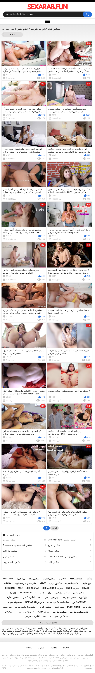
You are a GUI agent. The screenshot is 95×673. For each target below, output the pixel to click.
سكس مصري (69, 545)
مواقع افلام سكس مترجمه (58, 602)
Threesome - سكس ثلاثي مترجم (24, 545)
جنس (42, 592)
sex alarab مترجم (52, 588)
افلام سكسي (28, 597)
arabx (7, 583)
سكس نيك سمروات (24, 562)
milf (20, 588)
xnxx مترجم (72, 588)
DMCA (66, 648)
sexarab (10, 588)
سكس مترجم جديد (69, 597)
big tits (47, 616)
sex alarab (32, 588)
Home (29, 648)
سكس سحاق (69, 551)
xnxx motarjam (28, 593)
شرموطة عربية (15, 602)
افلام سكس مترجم (79, 611)
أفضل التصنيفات (13, 535)
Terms (54, 648)
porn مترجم (44, 612)
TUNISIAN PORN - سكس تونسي (69, 556)
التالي (54, 528)
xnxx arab (76, 578)
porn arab (73, 607)
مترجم (54, 597)
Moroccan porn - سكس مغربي (69, 539)
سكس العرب (49, 578)
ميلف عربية (59, 607)
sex (40, 597)
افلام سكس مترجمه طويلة (25, 583)
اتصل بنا (41, 648)
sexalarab (8, 579)
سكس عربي (24, 556)
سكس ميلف (55, 583)
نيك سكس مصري (61, 616)
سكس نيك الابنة (24, 551)
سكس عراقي (10, 612)
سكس (89, 578)
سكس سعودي (24, 539)
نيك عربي (87, 607)
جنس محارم (7, 607)
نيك (49, 592)
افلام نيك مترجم (32, 616)
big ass (85, 588)
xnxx (43, 583)
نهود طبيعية (86, 583)
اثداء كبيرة (62, 579)
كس (46, 597)
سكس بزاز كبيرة (62, 592)
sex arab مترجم (34, 602)
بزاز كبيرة (83, 597)
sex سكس (34, 578)
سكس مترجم (60, 611)
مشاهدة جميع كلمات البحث (47, 623)
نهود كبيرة (21, 578)
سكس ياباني (69, 562)
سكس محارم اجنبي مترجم (25, 607)
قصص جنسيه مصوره (26, 612)
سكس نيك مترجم (71, 583)
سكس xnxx (79, 602)
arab (13, 592)
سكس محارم (13, 597)
